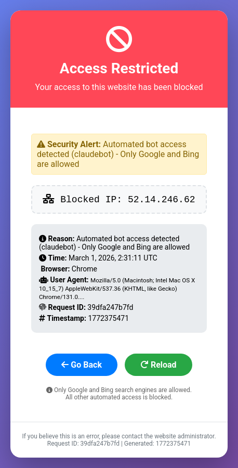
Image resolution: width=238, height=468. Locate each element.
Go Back (81, 365)
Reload (158, 365)
